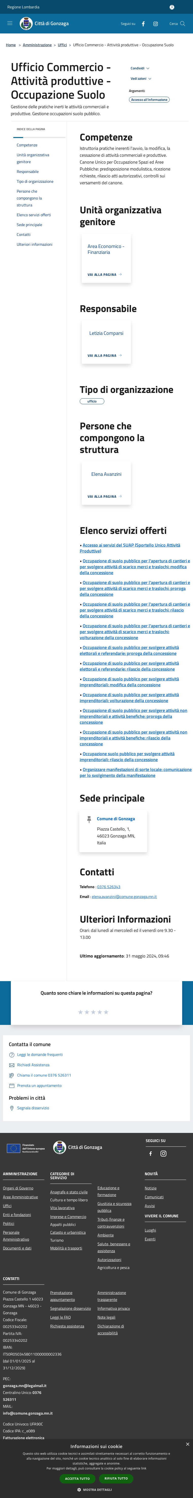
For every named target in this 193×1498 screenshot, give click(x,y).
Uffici (62, 45)
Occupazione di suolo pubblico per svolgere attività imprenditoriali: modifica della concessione (129, 682)
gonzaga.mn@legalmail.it (25, 1386)
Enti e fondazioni (17, 1215)
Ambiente (105, 1235)
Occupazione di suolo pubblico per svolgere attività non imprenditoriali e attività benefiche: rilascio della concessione (133, 738)
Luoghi (150, 1230)
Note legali (106, 1317)
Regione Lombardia (23, 7)
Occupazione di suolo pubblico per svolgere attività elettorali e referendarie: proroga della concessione (129, 650)
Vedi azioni (142, 79)
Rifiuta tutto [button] (116, 1478)
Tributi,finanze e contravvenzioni (111, 1222)
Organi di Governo (18, 1188)
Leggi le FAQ (60, 1317)
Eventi (150, 1239)
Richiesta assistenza (67, 1326)
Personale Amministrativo (16, 1235)
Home (11, 45)
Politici (8, 1223)
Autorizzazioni (109, 1260)
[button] (96, 1489)
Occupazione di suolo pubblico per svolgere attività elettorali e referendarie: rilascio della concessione (129, 666)
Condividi (141, 68)
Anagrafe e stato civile (69, 1192)
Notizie (151, 1188)
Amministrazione (37, 45)
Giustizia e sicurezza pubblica (114, 1207)
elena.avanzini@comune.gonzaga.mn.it (124, 896)
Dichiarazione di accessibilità (110, 1329)
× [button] (187, 1444)
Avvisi (150, 1206)
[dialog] (96, 1468)
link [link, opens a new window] (143, 1468)
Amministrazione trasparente (111, 1296)
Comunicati (154, 1197)
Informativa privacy (113, 1308)
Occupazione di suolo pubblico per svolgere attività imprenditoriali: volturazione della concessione (129, 697)
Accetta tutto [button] (77, 1479)
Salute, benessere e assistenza (113, 1247)
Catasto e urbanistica (68, 1232)
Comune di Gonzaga (116, 818)
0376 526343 (108, 887)
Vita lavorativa (62, 1208)
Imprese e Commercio (68, 1217)
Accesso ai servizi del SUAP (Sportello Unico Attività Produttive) (130, 548)
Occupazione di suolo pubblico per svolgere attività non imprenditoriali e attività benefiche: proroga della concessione (133, 716)
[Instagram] (154, 23)
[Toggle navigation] (10, 23)
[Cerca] (183, 24)
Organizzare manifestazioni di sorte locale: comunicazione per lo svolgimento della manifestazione (136, 772)
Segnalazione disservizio (70, 1308)
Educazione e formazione (108, 1191)
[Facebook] (141, 23)
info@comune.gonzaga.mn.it (28, 1413)
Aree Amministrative (20, 1197)
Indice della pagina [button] (31, 129)
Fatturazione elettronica (23, 1438)
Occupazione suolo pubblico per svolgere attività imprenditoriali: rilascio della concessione (127, 756)
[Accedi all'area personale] (172, 7)
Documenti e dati (17, 1248)
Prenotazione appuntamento (62, 1296)
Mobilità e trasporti (66, 1248)
